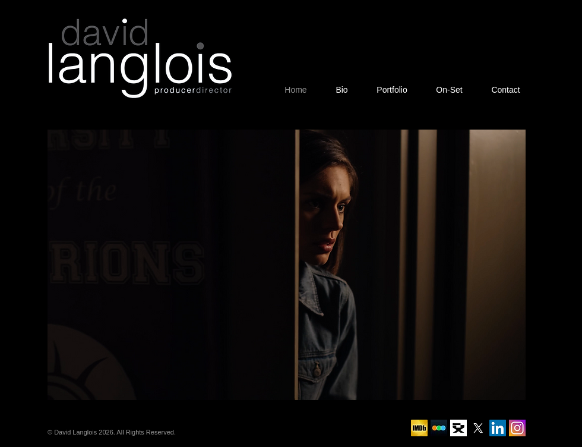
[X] (478, 428)
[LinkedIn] (497, 428)
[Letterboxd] (439, 428)
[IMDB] (419, 428)
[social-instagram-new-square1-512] (517, 428)
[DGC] (458, 428)
